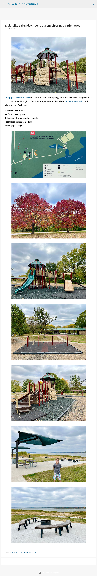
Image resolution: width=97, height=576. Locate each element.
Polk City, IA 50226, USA (24, 552)
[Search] (41, 4)
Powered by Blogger (49, 573)
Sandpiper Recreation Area (17, 97)
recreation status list (74, 101)
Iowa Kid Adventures (22, 4)
